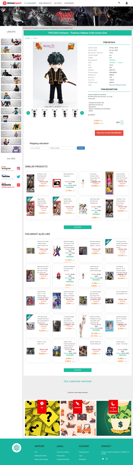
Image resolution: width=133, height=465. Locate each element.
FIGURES (27, 38)
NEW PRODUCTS (45, 3)
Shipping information (41, 447)
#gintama (119, 85)
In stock (58, 3)
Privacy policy (61, 447)
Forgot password (84, 444)
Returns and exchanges (41, 451)
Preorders (69, 3)
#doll (124, 85)
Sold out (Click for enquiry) (109, 133)
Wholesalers (82, 451)
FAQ (36, 444)
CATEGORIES (30, 3)
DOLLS (35, 38)
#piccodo (112, 85)
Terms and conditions (63, 444)
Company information (63, 451)
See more (77, 225)
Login (80, 447)
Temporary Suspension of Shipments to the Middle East (48, 28)
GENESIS (112, 60)
